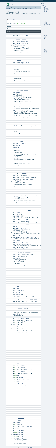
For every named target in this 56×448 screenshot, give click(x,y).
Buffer (45, 20)
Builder (45, 21)
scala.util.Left (27, 195)
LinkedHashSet (46, 34)
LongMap (45, 37)
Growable (45, 25)
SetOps (45, 48)
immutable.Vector (19, 294)
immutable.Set (21, 290)
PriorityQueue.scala (14, 19)
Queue (18, 286)
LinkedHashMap (46, 33)
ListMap (45, 36)
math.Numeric (25, 197)
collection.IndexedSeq (22, 416)
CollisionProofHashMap (47, 24)
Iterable (24, 7)
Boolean (20, 79)
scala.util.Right (16, 196)
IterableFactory (22, 143)
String (18, 181)
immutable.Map (29, 426)
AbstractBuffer (46, 8)
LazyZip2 (28, 153)
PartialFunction (21, 62)
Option (19, 151)
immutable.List (19, 424)
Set (44, 47)
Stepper (19, 254)
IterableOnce (18, 39)
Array (22, 70)
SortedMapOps (45, 51)
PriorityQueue (13, 5)
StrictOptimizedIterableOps (18, 7)
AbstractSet (45, 12)
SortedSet (45, 52)
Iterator (18, 145)
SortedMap (45, 50)
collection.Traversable (22, 436)
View (24, 442)
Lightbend (31, 447)
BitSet (45, 19)
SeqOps (45, 46)
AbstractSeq (45, 11)
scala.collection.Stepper (19, 255)
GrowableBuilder (46, 26)
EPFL (28, 447)
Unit (21, 94)
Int (27, 70)
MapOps (45, 39)
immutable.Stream (19, 432)
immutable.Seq (18, 288)
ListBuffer (45, 35)
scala (10, 3)
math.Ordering (26, 35)
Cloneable (45, 23)
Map (44, 38)
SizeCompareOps (19, 240)
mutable (14, 3)
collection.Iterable (22, 153)
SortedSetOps (45, 53)
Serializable (31, 8)
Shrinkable (45, 49)
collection (12, 3)
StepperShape (29, 254)
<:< (22, 426)
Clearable (45, 22)
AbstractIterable (46, 9)
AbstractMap (45, 10)
